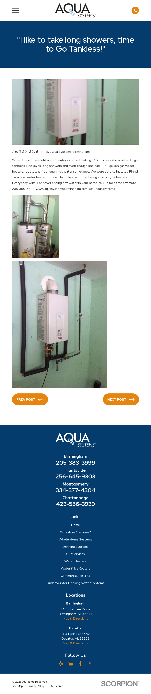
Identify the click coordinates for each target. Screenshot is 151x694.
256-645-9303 (75, 476)
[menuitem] (17, 686)
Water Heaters (75, 561)
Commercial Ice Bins (75, 575)
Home (75, 525)
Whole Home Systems (75, 539)
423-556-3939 (75, 504)
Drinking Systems (75, 546)
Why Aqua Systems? (75, 532)
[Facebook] (80, 663)
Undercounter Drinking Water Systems (75, 583)
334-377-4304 (75, 490)
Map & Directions (75, 618)
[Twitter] (90, 663)
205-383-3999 (75, 462)
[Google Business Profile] (70, 663)
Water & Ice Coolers (75, 568)
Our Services (75, 554)
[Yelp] (61, 663)
